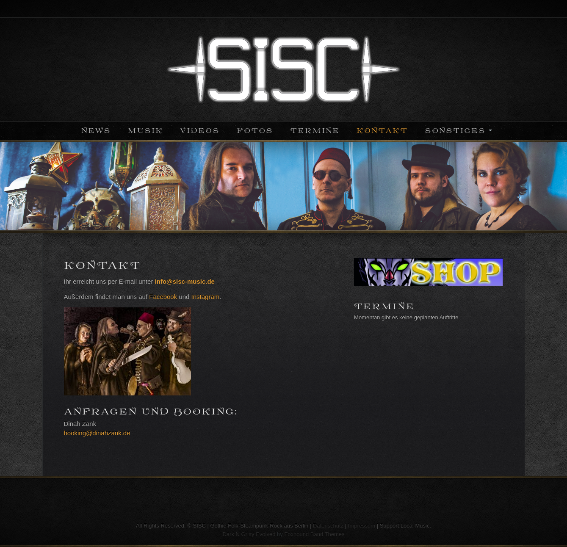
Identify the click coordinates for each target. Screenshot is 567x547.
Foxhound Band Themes (314, 534)
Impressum (361, 525)
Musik (145, 130)
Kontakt (382, 130)
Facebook (163, 296)
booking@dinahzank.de (97, 432)
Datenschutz (328, 525)
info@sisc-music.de (185, 281)
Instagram (205, 296)
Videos (200, 130)
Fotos (255, 130)
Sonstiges (455, 130)
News (96, 130)
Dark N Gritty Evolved (248, 534)
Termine (315, 130)
